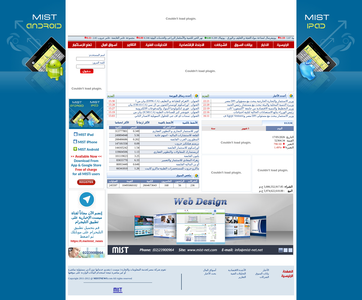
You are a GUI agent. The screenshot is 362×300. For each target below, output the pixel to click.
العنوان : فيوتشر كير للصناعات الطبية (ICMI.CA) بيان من (166, 112)
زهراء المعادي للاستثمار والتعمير (180, 160)
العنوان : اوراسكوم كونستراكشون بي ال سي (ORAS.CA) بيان (163, 104)
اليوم (279, 128)
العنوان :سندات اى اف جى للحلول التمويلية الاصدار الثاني (167, 115)
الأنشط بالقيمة (165, 122)
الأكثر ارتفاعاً (142, 122)
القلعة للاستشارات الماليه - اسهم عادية (177, 135)
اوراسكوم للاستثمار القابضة (183, 147)
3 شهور (245, 128)
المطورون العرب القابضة (184, 139)
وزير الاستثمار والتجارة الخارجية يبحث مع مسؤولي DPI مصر (259, 101)
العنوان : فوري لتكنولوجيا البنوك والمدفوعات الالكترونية (167, 108)
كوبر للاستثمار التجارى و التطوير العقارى (175, 131)
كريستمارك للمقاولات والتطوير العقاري (176, 151)
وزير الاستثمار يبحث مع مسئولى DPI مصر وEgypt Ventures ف (258, 115)
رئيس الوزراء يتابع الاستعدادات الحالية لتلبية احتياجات (263, 112)
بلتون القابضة (191, 156)
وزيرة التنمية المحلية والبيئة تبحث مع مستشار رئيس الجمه (260, 104)
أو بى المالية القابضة (187, 164)
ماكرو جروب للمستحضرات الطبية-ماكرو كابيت (172, 168)
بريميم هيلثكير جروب (187, 143)
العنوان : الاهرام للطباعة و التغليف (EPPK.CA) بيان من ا (167, 101)
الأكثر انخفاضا (122, 122)
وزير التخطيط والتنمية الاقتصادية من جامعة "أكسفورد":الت (260, 108)
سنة (213, 128)
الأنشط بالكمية (189, 122)
